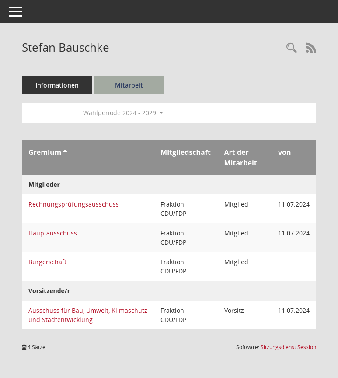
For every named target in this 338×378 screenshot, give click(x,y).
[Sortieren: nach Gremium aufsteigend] (65, 152)
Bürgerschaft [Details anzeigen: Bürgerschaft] (47, 262)
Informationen (57, 85)
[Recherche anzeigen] (291, 48)
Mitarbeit (129, 85)
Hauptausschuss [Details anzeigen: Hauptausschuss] (52, 233)
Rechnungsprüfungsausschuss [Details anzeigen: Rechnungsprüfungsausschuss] (73, 204)
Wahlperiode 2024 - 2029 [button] (123, 112)
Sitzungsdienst (288, 347)
